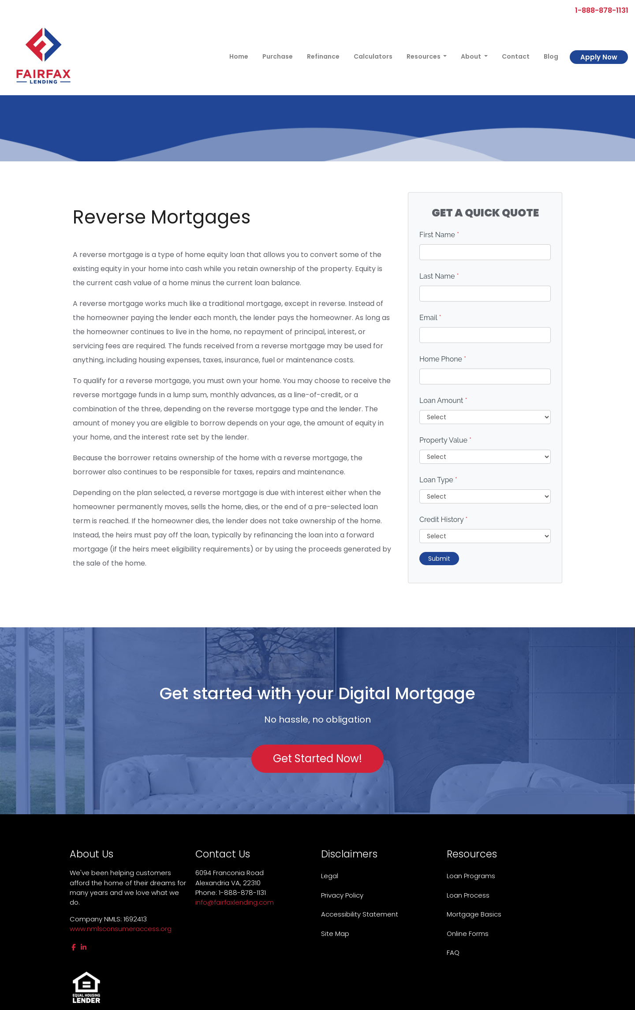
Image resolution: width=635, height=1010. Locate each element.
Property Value (445, 440)
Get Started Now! (317, 758)
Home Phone (442, 359)
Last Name (439, 276)
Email (430, 317)
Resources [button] (424, 56)
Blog (551, 56)
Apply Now (598, 57)
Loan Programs (471, 875)
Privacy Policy (342, 895)
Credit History (443, 519)
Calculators (373, 56)
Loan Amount (443, 400)
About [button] (471, 56)
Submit (439, 558)
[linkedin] (83, 947)
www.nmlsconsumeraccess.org (121, 928)
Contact (516, 56)
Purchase (277, 56)
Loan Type (438, 480)
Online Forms (468, 933)
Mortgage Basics (474, 914)
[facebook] (73, 947)
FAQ (453, 952)
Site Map (335, 933)
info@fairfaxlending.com (234, 902)
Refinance (323, 56)
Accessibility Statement (359, 914)
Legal (329, 875)
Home (238, 56)
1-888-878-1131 (598, 10)
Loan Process (468, 895)
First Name (439, 235)
